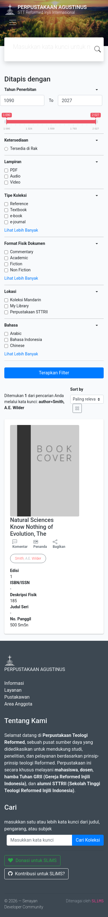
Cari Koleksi (88, 840)
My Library (19, 306)
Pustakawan (16, 697)
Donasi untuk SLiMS (32, 860)
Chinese (17, 345)
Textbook (18, 209)
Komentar (20, 544)
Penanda (40, 547)
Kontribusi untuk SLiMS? (36, 873)
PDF (14, 170)
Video (15, 182)
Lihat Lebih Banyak (21, 230)
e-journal (18, 222)
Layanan (13, 690)
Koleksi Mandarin (25, 300)
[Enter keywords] (39, 840)
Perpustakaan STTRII (29, 312)
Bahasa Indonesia (26, 339)
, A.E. (28, 558)
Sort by (76, 389)
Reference (19, 203)
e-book (16, 215)
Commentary (21, 251)
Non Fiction (20, 270)
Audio (15, 176)
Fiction (16, 264)
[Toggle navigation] (13, 22)
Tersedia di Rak (23, 148)
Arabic (16, 333)
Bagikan (59, 544)
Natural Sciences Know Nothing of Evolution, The (32, 526)
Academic (19, 258)
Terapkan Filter (54, 372)
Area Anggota (18, 704)
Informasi (14, 683)
